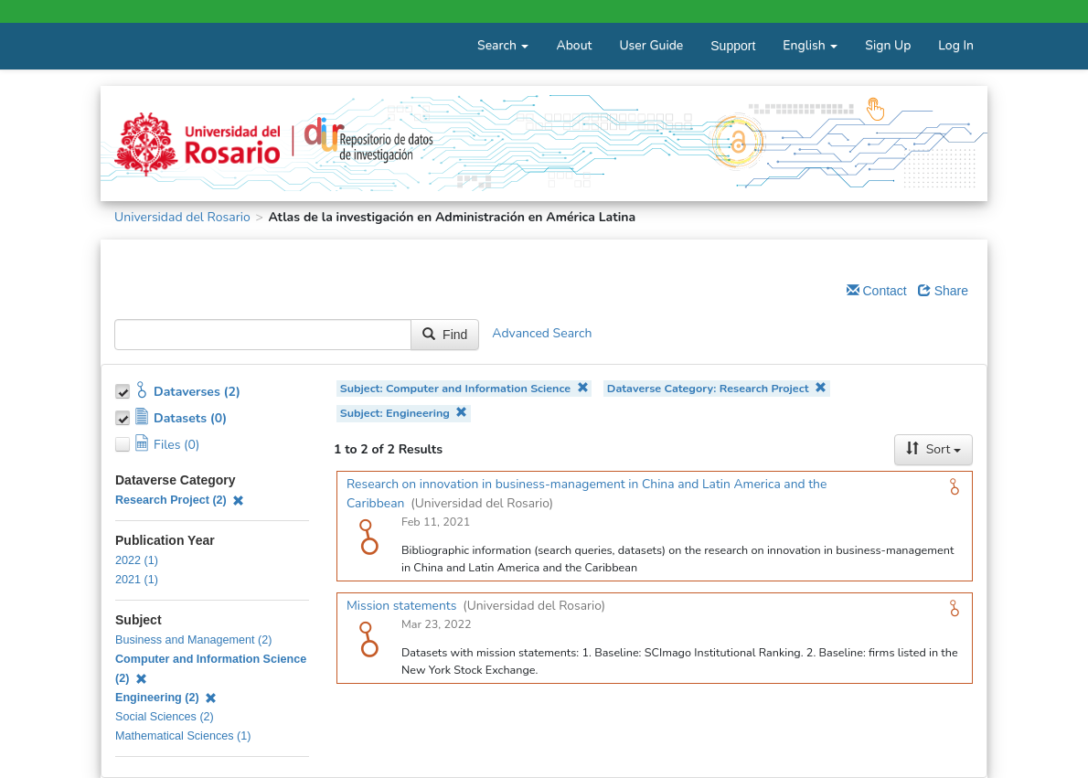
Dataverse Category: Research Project (717, 388)
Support (732, 45)
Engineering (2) (166, 697)
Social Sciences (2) (164, 716)
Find (444, 334)
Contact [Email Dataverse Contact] (877, 290)
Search (502, 45)
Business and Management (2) (193, 640)
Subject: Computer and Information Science (464, 388)
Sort (933, 449)
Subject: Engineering (404, 413)
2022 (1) (136, 560)
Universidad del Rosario (182, 217)
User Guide (651, 45)
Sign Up (888, 45)
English (810, 45)
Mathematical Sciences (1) (183, 736)
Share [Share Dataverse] (943, 290)
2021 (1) (136, 579)
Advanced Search (542, 333)
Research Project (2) (179, 500)
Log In (956, 45)
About (574, 45)
